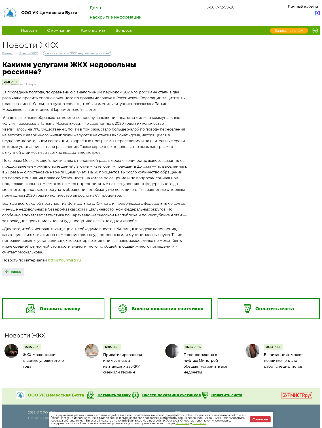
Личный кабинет (304, 6)
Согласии (199, 423)
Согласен (260, 419)
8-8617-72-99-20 (220, 7)
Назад (16, 272)
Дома (95, 7)
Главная (7, 53)
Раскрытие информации (116, 17)
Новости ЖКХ (28, 53)
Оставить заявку (114, 395)
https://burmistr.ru (64, 260)
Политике (182, 423)
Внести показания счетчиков (171, 395)
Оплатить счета (226, 395)
